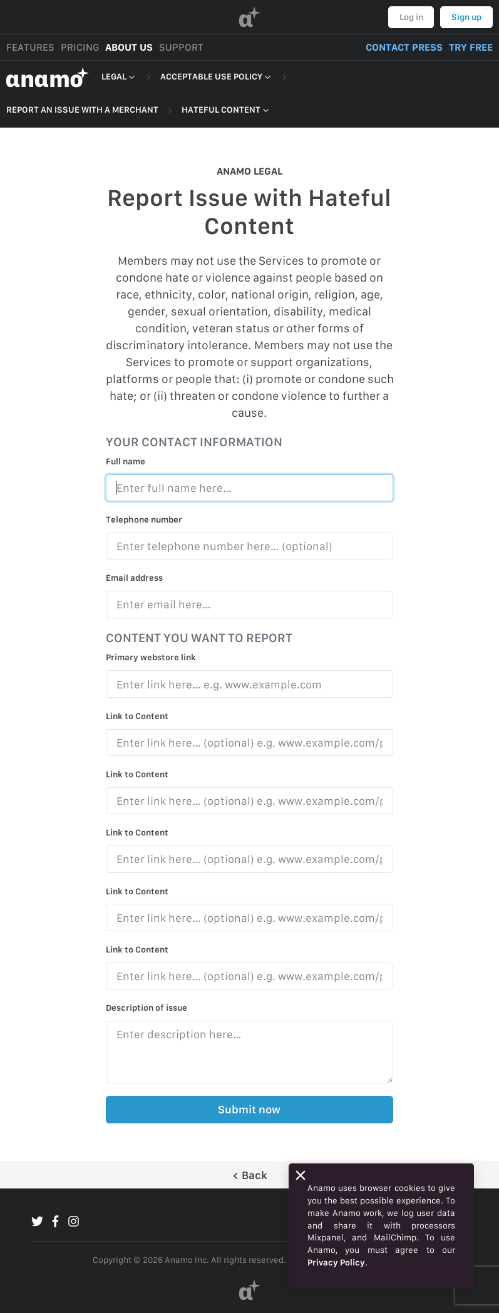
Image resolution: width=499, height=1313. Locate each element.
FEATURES (30, 47)
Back (249, 1175)
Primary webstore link (151, 657)
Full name (125, 461)
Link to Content (137, 716)
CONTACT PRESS (404, 47)
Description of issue (146, 1008)
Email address (134, 578)
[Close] (300, 1175)
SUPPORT (181, 47)
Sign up (466, 17)
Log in (411, 17)
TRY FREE (471, 47)
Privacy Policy (336, 1262)
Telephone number (144, 519)
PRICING (80, 47)
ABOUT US (129, 47)
